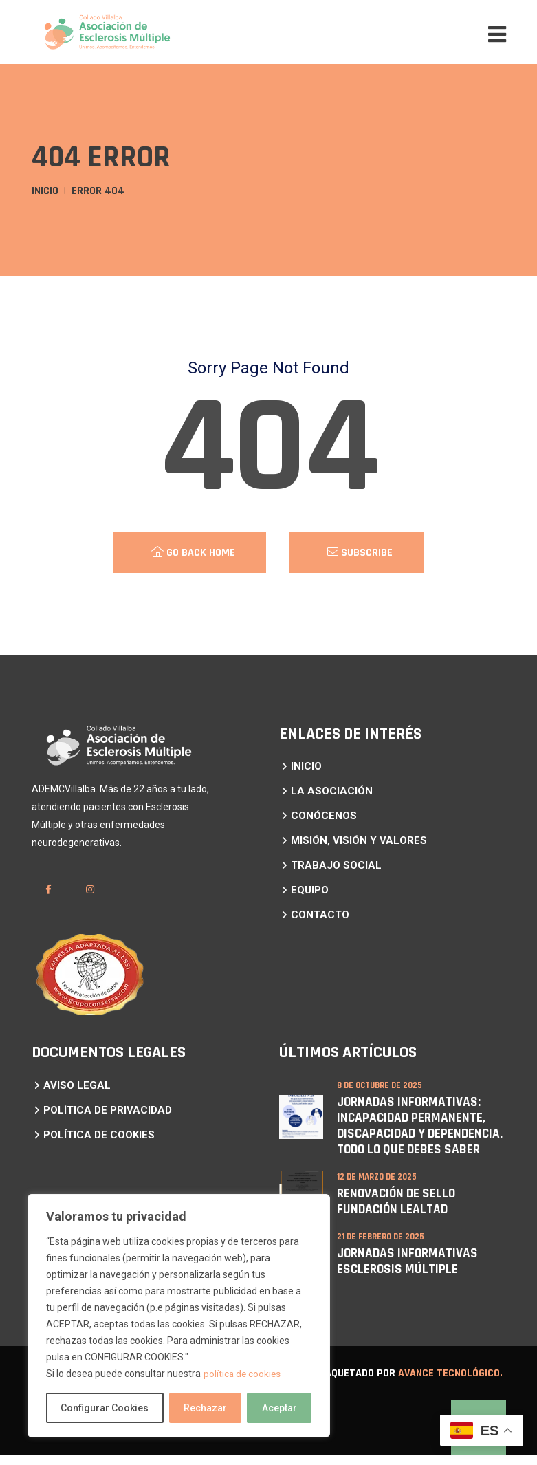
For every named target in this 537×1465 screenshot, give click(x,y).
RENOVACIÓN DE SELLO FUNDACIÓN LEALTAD (398, 1213)
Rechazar (205, 1407)
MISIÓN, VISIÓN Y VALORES (359, 840)
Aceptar (279, 1407)
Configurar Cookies (105, 1407)
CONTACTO (320, 915)
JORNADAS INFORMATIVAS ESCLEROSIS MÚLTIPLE (409, 1271)
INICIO (306, 766)
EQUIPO (310, 890)
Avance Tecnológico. (450, 1383)
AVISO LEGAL (77, 1085)
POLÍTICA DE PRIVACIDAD (107, 1110)
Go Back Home (193, 552)
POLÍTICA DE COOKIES (99, 1135)
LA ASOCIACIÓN (332, 791)
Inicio (45, 191)
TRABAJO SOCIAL (336, 865)
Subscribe (360, 552)
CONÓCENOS (324, 816)
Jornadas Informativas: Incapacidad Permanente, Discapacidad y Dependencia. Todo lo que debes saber (413, 1132)
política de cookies (243, 1373)
